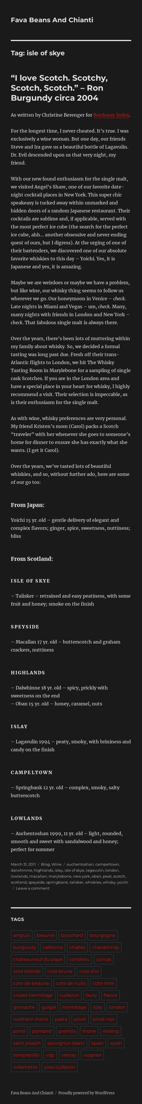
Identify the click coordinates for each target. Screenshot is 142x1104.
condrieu (79, 959)
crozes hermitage (33, 995)
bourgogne (103, 935)
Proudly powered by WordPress (86, 1093)
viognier (92, 1055)
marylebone (60, 876)
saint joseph (27, 1043)
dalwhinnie (21, 870)
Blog (45, 864)
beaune (45, 935)
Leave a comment (33, 888)
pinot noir (104, 1019)
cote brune (60, 971)
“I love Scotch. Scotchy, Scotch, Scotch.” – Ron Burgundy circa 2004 (59, 88)
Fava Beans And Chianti (52, 20)
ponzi (19, 1031)
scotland (19, 882)
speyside (36, 882)
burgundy (24, 947)
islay (59, 870)
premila (67, 1031)
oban (96, 876)
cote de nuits (71, 983)
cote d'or (89, 971)
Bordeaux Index (111, 115)
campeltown (107, 864)
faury (91, 995)
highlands (43, 870)
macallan (38, 876)
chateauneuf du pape (38, 959)
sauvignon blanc (66, 1043)
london (112, 870)
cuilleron (69, 995)
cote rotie (103, 983)
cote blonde (27, 971)
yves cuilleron (59, 1067)
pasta (61, 1019)
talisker (76, 882)
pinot (80, 1019)
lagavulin (95, 870)
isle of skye (74, 870)
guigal (49, 1007)
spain (97, 1043)
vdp (50, 1055)
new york (81, 876)
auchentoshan (80, 864)
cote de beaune (31, 983)
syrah (116, 1043)
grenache (24, 1007)
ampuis (21, 935)
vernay (69, 1055)
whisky (109, 882)
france (111, 995)
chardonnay (105, 947)
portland (42, 1031)
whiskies (93, 882)
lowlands (19, 876)
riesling (110, 1031)
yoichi (122, 882)
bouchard (72, 935)
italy (97, 1007)
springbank (57, 882)
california (53, 947)
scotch (119, 876)
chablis (77, 947)
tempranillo (26, 1055)
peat (107, 876)
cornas (103, 959)
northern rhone (30, 1019)
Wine (56, 864)
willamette (25, 1067)
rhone (89, 1031)
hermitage (74, 1007)
